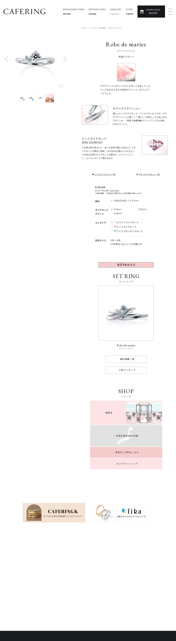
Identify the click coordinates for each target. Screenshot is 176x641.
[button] (6, 59)
